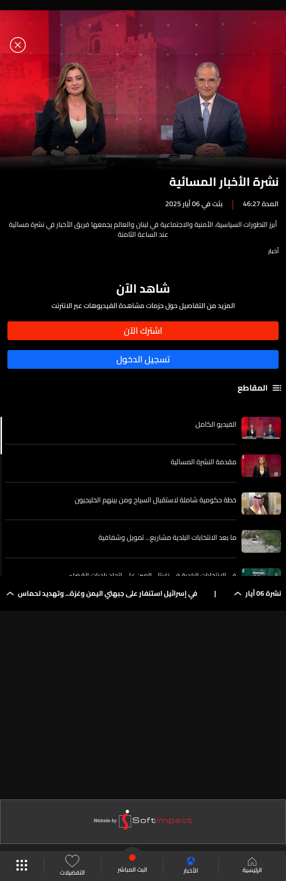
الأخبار (191, 866)
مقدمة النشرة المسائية (204, 461)
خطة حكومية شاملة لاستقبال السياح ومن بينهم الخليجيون (156, 499)
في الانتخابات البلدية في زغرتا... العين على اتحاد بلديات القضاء (153, 575)
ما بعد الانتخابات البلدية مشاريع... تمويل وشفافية (167, 537)
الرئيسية (252, 866)
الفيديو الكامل (216, 424)
